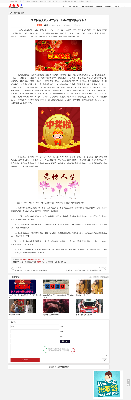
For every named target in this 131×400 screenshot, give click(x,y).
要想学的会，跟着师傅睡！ (45, 327)
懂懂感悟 (103, 6)
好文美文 (113, 6)
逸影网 (36, 25)
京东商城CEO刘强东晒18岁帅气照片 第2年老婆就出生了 (68, 281)
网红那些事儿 (69, 6)
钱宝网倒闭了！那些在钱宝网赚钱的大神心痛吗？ (32, 281)
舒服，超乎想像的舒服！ (72, 327)
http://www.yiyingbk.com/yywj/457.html (32, 272)
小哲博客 (21, 394)
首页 (59, 6)
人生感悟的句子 (82, 6)
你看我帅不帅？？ (14, 327)
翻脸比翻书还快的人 (70, 307)
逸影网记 (94, 6)
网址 (52, 348)
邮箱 (52, 344)
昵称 (52, 339)
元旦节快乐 (86, 289)
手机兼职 (41, 397)
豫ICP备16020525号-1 (39, 391)
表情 (86, 372)
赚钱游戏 (24, 397)
